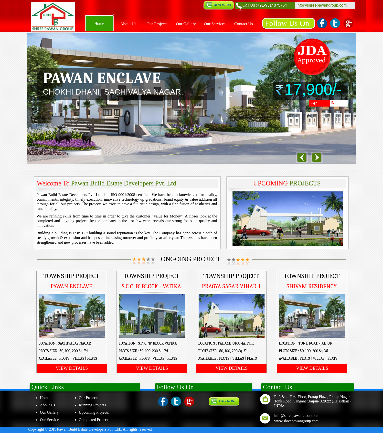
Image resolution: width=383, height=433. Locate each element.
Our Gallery (49, 412)
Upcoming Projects (94, 412)
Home (45, 398)
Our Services (50, 420)
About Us (47, 405)
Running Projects (92, 405)
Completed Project (93, 420)
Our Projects (88, 398)
